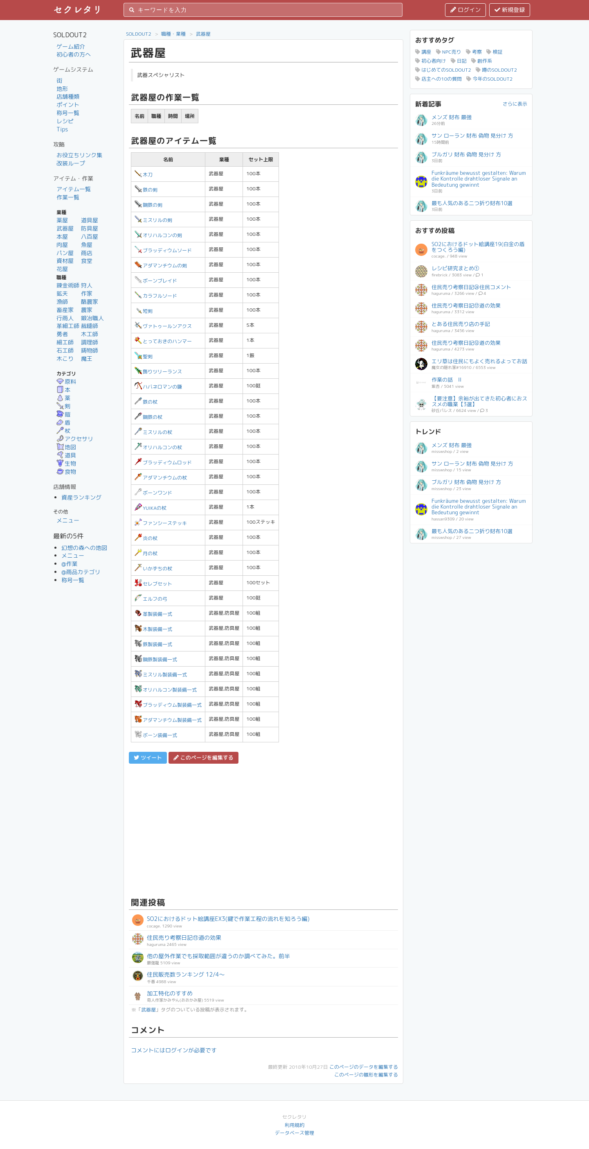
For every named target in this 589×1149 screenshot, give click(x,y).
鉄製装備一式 (153, 644)
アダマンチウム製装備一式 (168, 720)
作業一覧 (67, 197)
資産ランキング (81, 497)
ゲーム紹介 (70, 46)
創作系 (481, 60)
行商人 (65, 318)
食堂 (86, 261)
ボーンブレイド (156, 280)
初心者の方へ (73, 54)
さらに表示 (515, 103)
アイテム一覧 (73, 189)
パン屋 (65, 253)
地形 (62, 89)
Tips (62, 129)
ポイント (67, 105)
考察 (474, 51)
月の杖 (146, 553)
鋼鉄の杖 (148, 417)
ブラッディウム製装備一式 (168, 704)
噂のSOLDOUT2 (496, 69)
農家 (86, 310)
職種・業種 (173, 33)
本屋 (62, 236)
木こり (65, 358)
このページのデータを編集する (363, 1066)
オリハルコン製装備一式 (166, 689)
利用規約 (294, 1125)
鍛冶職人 (92, 318)
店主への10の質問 (438, 78)
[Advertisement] (263, 829)
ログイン (465, 10)
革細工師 (67, 326)
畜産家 (65, 310)
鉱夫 (62, 293)
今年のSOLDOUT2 (489, 78)
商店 (86, 253)
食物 (66, 471)
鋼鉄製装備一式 (156, 659)
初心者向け (430, 60)
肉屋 (62, 245)
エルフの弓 (151, 598)
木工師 (89, 334)
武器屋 (65, 228)
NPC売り (448, 51)
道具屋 (89, 220)
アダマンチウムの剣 (161, 265)
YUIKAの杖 (150, 507)
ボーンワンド (153, 492)
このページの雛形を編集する (366, 1074)
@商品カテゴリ (81, 572)
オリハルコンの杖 (158, 447)
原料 (66, 381)
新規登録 (510, 10)
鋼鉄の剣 (148, 204)
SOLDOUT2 (138, 33)
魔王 (86, 358)
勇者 (62, 334)
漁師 (62, 301)
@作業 (69, 564)
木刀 (144, 174)
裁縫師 (89, 326)
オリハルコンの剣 (158, 235)
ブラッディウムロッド (163, 462)
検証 (494, 51)
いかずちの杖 (153, 568)
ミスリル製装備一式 (161, 674)
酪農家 (89, 301)
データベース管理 (294, 1132)
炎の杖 (146, 538)
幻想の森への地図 (84, 548)
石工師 (65, 350)
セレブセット (153, 583)
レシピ (65, 121)
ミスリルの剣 (153, 220)
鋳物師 (89, 350)
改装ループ (70, 163)
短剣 (144, 311)
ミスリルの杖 (153, 432)
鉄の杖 (146, 401)
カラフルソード (156, 295)
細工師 (65, 342)
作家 (86, 293)
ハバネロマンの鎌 (158, 386)
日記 (459, 60)
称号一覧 (67, 113)
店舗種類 (67, 96)
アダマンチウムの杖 (161, 477)
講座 (423, 51)
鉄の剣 (146, 189)
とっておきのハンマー (163, 341)
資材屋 (65, 261)
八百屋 (89, 236)
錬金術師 (67, 285)
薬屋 (62, 220)
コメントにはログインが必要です (174, 1050)
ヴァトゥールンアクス (163, 326)
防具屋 (89, 228)
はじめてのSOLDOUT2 (443, 69)
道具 (66, 455)
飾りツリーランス (158, 371)
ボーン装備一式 (156, 735)
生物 (66, 463)
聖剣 (144, 356)
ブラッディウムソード (163, 250)
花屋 (62, 269)
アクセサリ (74, 439)
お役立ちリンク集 (79, 155)
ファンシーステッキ (161, 523)
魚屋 (86, 245)
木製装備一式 (153, 629)
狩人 (86, 285)
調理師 (89, 342)
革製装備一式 (153, 614)
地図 (66, 447)
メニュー (67, 520)
